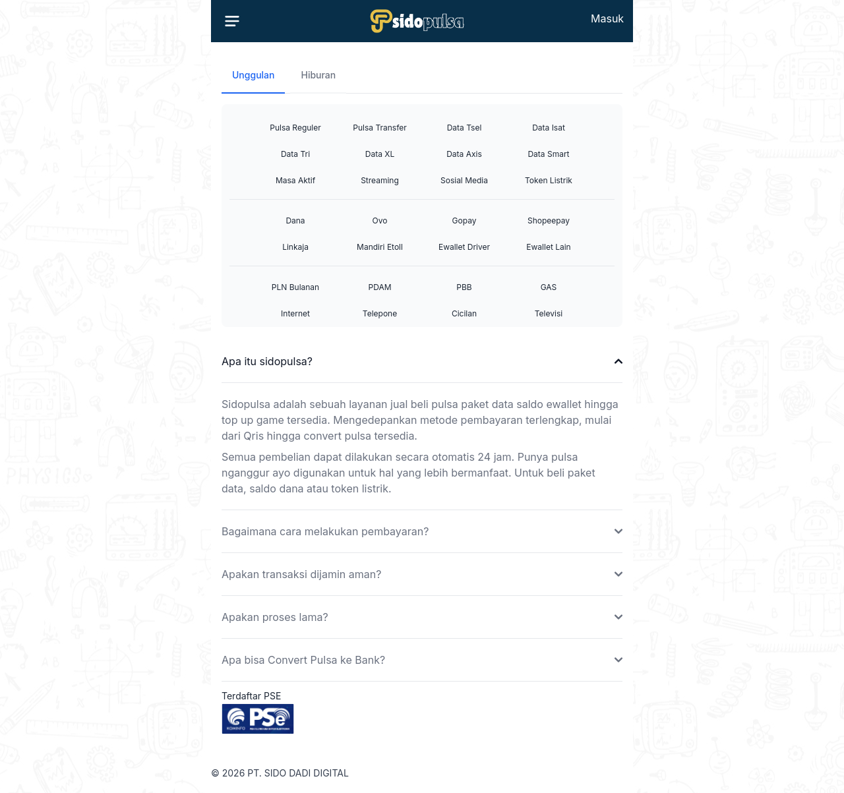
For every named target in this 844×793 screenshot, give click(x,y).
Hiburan (318, 74)
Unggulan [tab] (253, 74)
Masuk (607, 18)
